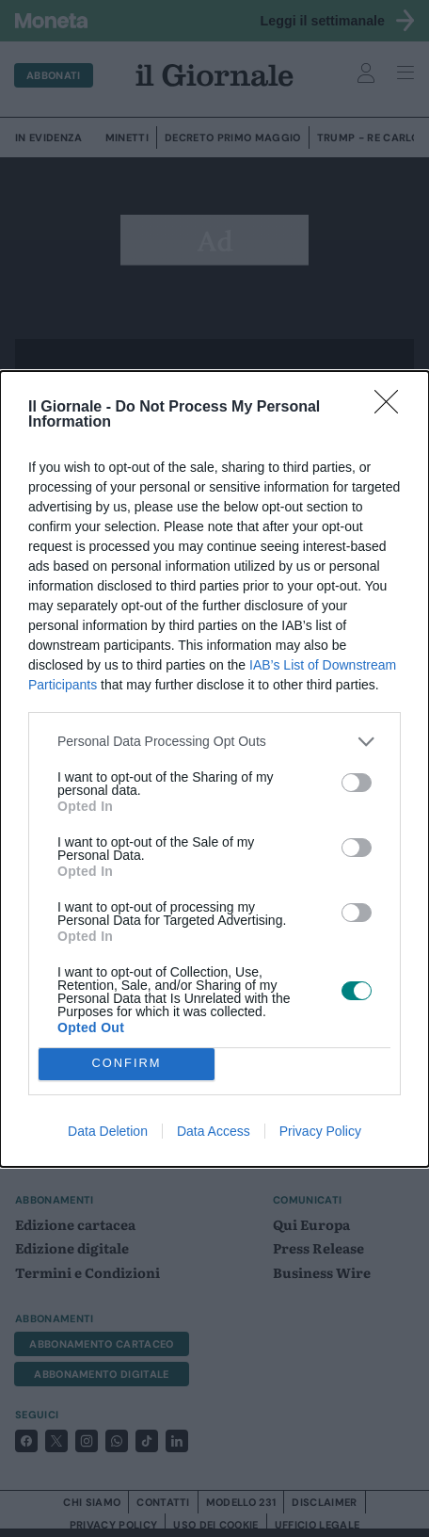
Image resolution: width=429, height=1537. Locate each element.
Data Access (213, 1131)
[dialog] (214, 769)
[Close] (392, 408)
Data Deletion (108, 1131)
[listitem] (214, 742)
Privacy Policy (320, 1131)
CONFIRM (126, 1064)
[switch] (357, 782)
